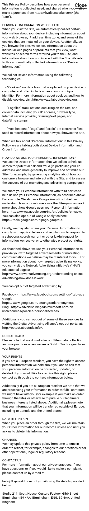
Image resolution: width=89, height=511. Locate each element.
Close (81, 5)
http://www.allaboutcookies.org (54, 99)
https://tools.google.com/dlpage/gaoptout (32, 220)
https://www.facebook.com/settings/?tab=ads (51, 294)
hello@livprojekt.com (17, 481)
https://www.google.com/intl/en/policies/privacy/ (46, 211)
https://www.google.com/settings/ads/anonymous (38, 303)
